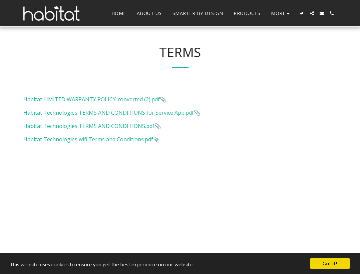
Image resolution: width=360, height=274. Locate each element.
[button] (302, 13)
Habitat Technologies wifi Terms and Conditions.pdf (88, 139)
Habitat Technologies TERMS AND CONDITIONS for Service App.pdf (108, 112)
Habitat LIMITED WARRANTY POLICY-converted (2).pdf (91, 99)
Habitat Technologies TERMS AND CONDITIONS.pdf (88, 126)
